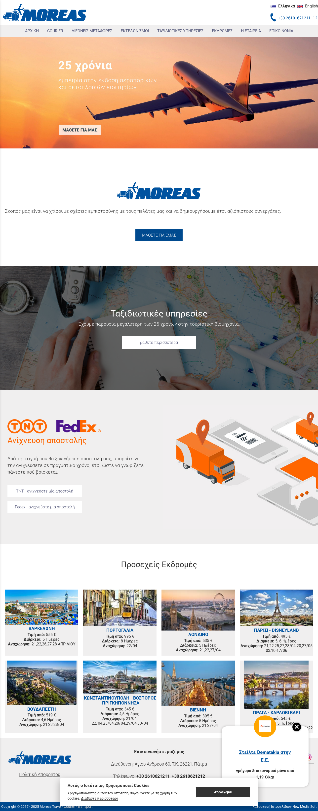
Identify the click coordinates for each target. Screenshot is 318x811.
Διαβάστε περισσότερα (99, 798)
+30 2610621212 (188, 776)
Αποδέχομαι (223, 792)
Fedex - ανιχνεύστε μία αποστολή (45, 507)
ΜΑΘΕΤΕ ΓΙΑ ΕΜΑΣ (159, 235)
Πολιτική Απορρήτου (39, 774)
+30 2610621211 (153, 776)
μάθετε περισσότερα (159, 342)
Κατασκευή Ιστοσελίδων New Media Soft (284, 807)
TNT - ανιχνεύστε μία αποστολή (44, 491)
